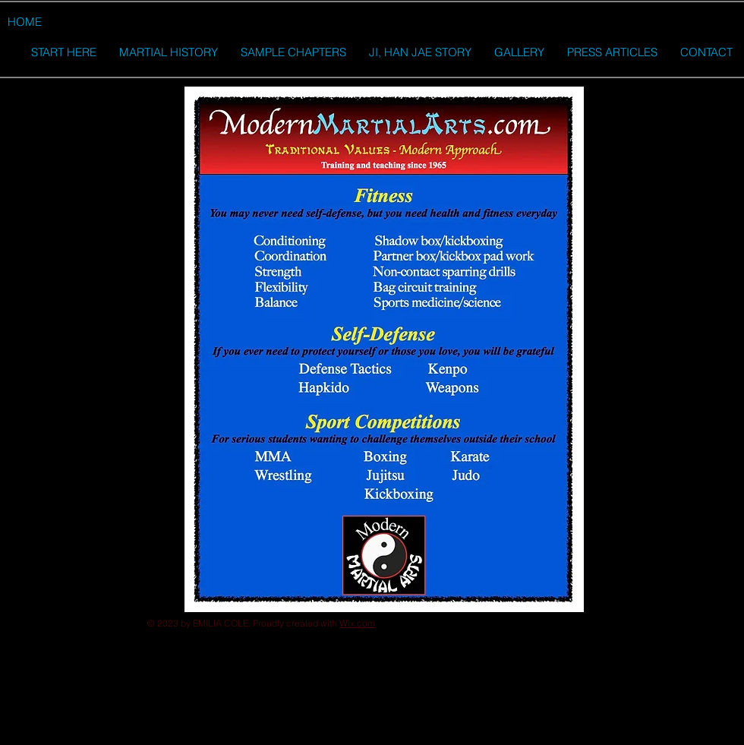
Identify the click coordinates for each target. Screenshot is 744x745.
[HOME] (24, 22)
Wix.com (357, 623)
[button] (20, 53)
